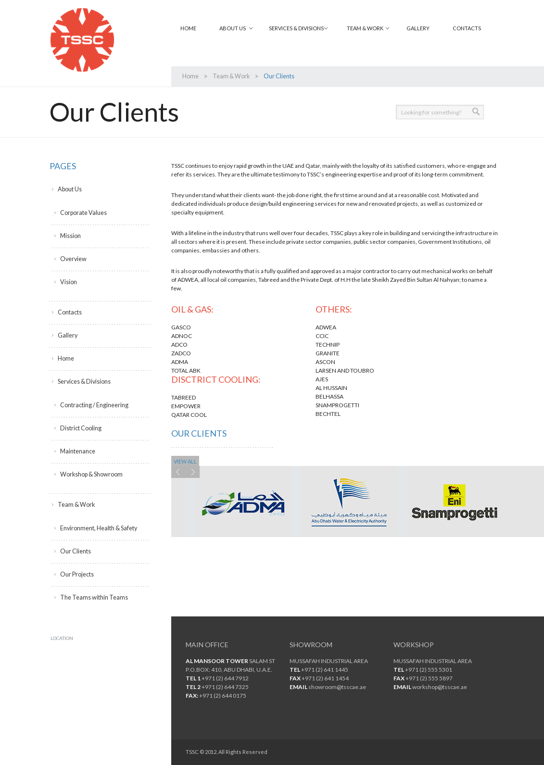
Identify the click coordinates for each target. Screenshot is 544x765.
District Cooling (80, 428)
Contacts (467, 28)
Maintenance (77, 451)
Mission (70, 235)
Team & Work (365, 28)
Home (188, 28)
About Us (232, 28)
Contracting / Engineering (93, 405)
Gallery (418, 28)
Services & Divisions (296, 28)
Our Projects (76, 574)
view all (185, 461)
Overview (73, 259)
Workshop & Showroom (91, 474)
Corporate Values (82, 212)
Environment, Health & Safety (98, 528)
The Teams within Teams (92, 597)
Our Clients (75, 551)
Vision (68, 282)
